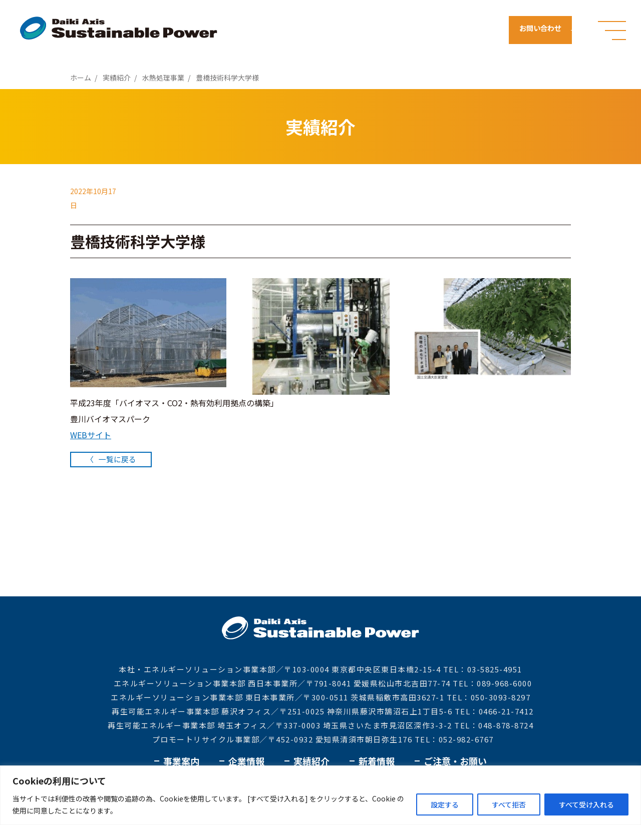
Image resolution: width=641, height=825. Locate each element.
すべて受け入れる (586, 804)
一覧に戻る (120, 459)
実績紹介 (311, 760)
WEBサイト (90, 435)
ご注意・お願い (455, 760)
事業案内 (181, 760)
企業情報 (246, 760)
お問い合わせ (545, 30)
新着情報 (377, 760)
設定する (445, 804)
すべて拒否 (509, 804)
